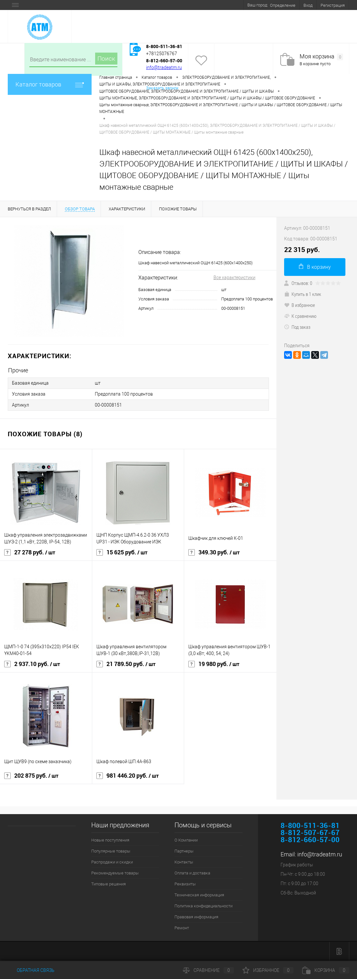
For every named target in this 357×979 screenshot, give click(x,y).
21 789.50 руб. (125, 664)
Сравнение (208, 970)
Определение (282, 5)
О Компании (186, 840)
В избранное (299, 305)
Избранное (268, 970)
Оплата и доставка (192, 873)
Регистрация (333, 5)
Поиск (106, 58)
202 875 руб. (31, 775)
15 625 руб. (121, 552)
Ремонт (181, 927)
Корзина (325, 970)
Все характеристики (234, 277)
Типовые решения (108, 884)
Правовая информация (196, 916)
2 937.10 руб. (32, 664)
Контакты (183, 862)
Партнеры (183, 851)
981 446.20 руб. (127, 775)
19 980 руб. (213, 664)
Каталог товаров (49, 84)
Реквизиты (185, 884)
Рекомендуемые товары (115, 873)
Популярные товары (110, 851)
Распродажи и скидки (112, 862)
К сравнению (300, 316)
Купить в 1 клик (302, 294)
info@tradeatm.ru (164, 67)
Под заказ (297, 327)
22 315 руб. (302, 249)
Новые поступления (110, 840)
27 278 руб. (29, 552)
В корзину (315, 267)
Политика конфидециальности (203, 905)
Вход (307, 5)
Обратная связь (31, 970)
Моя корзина (321, 56)
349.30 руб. (214, 552)
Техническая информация (199, 895)
